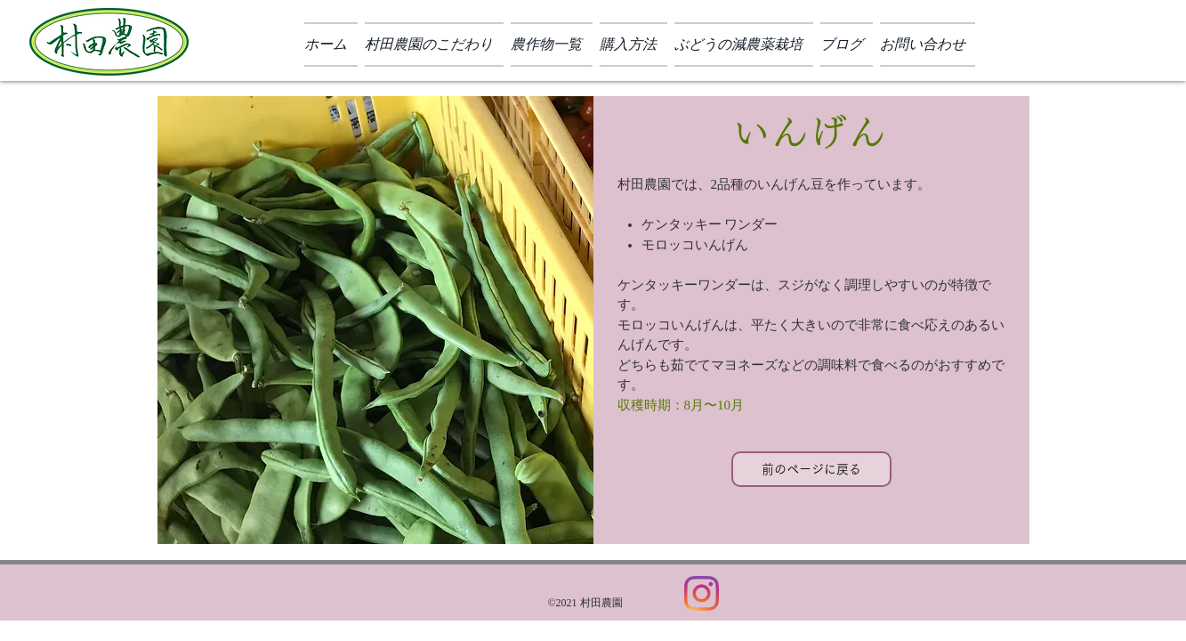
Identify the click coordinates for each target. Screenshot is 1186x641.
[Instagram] (701, 593)
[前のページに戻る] (811, 469)
